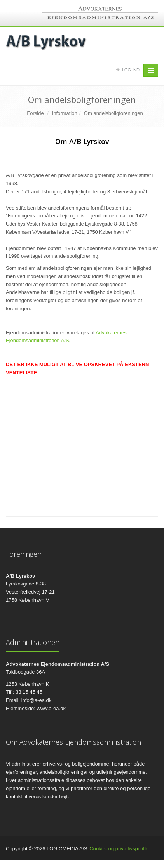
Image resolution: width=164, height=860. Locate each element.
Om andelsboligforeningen (113, 113)
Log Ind (131, 70)
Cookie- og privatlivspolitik (118, 848)
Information (64, 113)
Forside (35, 113)
